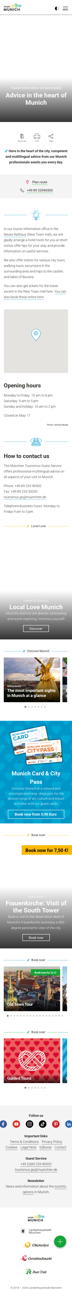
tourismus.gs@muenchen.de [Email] (36, 1170)
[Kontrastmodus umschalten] (57, 7)
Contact (60, 1147)
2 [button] (28, 707)
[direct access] (60, 1242)
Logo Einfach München (36, 1218)
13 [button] (46, 1015)
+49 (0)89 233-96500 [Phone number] (36, 1164)
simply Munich (13, 7)
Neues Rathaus (15, 234)
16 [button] (56, 1015)
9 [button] (33, 1015)
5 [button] (38, 707)
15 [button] (52, 1015)
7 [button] (44, 707)
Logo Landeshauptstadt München (36, 1231)
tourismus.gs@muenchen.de (25, 497)
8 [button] (30, 1015)
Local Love (38, 526)
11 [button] (40, 1015)
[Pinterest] (56, 1124)
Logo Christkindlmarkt (36, 1258)
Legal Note (28, 1147)
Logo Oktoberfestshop (36, 1245)
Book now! (38, 835)
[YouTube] (16, 1124)
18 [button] (62, 1015)
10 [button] (36, 1015)
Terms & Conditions (24, 1142)
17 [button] (59, 1015)
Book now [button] (36, 938)
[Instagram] (29, 1124)
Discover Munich (38, 651)
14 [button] (49, 1015)
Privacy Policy (52, 1142)
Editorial (45, 1147)
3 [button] (32, 707)
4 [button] (35, 707)
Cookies (11, 1147)
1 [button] (25, 707)
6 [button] (41, 707)
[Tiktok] (42, 1124)
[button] (36, 335)
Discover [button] (36, 629)
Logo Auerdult (36, 1271)
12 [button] (43, 1015)
